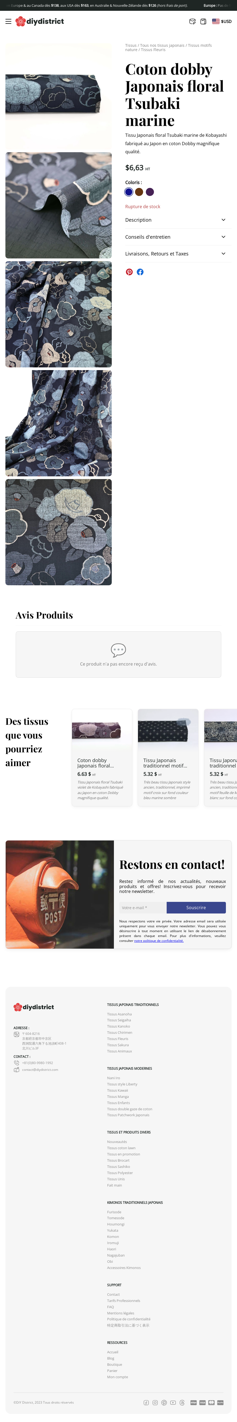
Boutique (114, 1365)
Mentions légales (120, 1313)
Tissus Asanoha (119, 1014)
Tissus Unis (116, 1179)
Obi (110, 1262)
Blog (110, 1358)
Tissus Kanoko (118, 1026)
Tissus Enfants (118, 1103)
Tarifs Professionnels (123, 1301)
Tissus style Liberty (122, 1084)
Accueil (112, 1352)
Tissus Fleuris (153, 49)
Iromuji (113, 1243)
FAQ (110, 1307)
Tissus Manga (118, 1097)
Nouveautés (117, 1142)
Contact (113, 1295)
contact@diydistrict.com (36, 1070)
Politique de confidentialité (128, 1319)
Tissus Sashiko (118, 1167)
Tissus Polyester (120, 1173)
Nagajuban (116, 1255)
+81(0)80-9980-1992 (33, 1063)
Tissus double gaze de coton (129, 1109)
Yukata (112, 1230)
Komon (113, 1237)
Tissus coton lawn (121, 1148)
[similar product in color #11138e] (128, 191)
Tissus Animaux (119, 1051)
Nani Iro (113, 1078)
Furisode (114, 1212)
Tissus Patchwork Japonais (128, 1115)
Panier (112, 1371)
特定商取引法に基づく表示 (128, 1325)
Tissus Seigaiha (119, 1020)
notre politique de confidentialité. (159, 940)
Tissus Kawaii (117, 1090)
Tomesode (115, 1218)
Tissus (131, 45)
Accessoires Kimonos (124, 1268)
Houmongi (115, 1224)
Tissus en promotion (123, 1154)
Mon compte (117, 1377)
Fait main (114, 1185)
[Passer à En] (216, 21)
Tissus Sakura (118, 1045)
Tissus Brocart (118, 1160)
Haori (111, 1249)
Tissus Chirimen (119, 1033)
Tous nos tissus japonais (162, 45)
